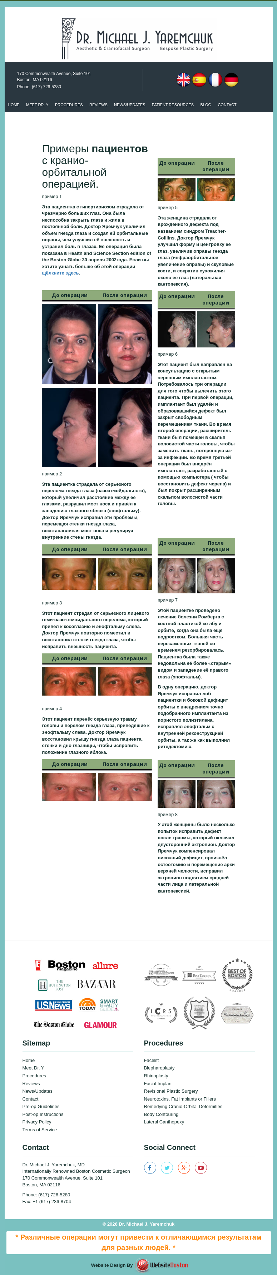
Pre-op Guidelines (41, 1106)
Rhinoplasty (156, 1075)
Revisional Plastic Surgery (171, 1091)
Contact (227, 105)
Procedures (69, 105)
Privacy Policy (37, 1122)
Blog (205, 105)
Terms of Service (40, 1129)
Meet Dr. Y (37, 105)
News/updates (129, 105)
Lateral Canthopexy (164, 1122)
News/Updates (38, 1091)
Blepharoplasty (159, 1068)
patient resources (173, 105)
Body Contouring (161, 1114)
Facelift (151, 1060)
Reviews (98, 105)
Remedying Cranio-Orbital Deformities (183, 1106)
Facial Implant (158, 1083)
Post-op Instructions (43, 1114)
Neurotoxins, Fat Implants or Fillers (180, 1099)
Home (14, 105)
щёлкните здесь (60, 273)
